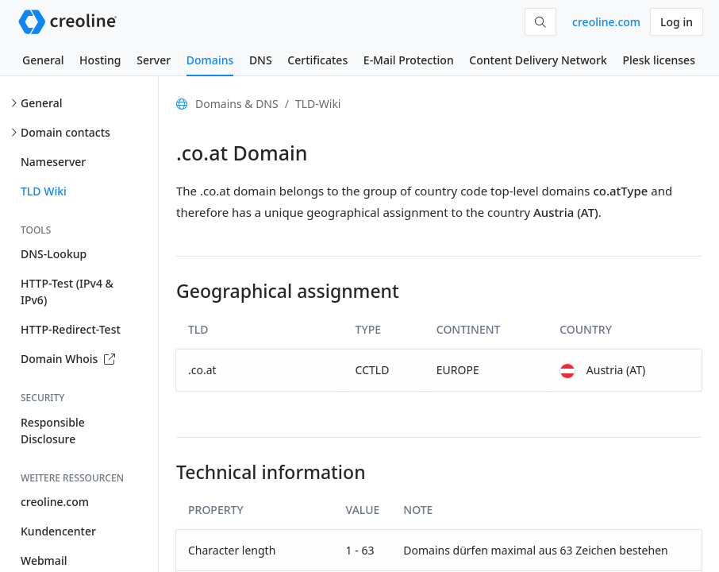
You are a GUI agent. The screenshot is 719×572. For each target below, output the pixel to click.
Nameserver (53, 161)
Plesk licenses (658, 60)
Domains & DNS (237, 103)
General (42, 60)
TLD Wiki (44, 191)
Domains (209, 60)
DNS (260, 60)
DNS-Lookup (54, 253)
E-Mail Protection (408, 60)
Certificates (317, 60)
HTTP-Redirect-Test (71, 329)
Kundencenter (58, 531)
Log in (676, 21)
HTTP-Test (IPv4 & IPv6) (67, 291)
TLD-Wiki (318, 103)
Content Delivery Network (537, 60)
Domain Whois (68, 358)
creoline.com (606, 21)
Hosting (100, 60)
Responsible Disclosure (53, 430)
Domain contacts (65, 132)
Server (153, 60)
